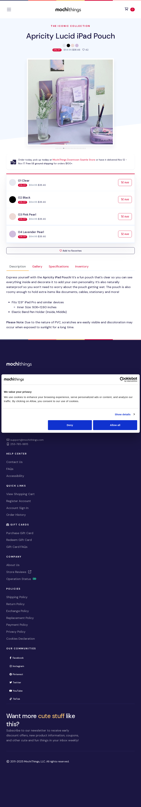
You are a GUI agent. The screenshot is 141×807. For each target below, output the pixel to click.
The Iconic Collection (70, 25)
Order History (16, 515)
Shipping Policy (16, 597)
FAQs (9, 469)
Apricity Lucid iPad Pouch (70, 36)
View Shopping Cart (20, 494)
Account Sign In (17, 508)
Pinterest (16, 674)
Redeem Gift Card (19, 540)
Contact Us (14, 462)
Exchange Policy (17, 611)
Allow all (115, 425)
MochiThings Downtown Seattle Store (74, 159)
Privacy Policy (15, 632)
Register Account (18, 501)
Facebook (16, 657)
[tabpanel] (70, 302)
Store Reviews (19, 572)
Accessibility (15, 476)
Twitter (15, 682)
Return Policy (15, 604)
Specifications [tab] (59, 266)
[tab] (56, 148)
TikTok (14, 698)
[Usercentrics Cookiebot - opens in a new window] (122, 379)
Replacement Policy (20, 618)
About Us (13, 565)
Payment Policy (17, 625)
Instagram (16, 666)
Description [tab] (18, 266)
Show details (123, 414)
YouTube (16, 690)
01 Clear (24, 181)
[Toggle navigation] (9, 9)
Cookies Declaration (20, 639)
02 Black (24, 198)
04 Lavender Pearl (31, 232)
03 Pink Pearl (27, 214)
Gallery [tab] (37, 266)
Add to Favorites (71, 250)
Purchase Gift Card (19, 533)
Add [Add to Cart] (126, 182)
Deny (70, 425)
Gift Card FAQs (16, 547)
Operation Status (21, 579)
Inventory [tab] (82, 266)
